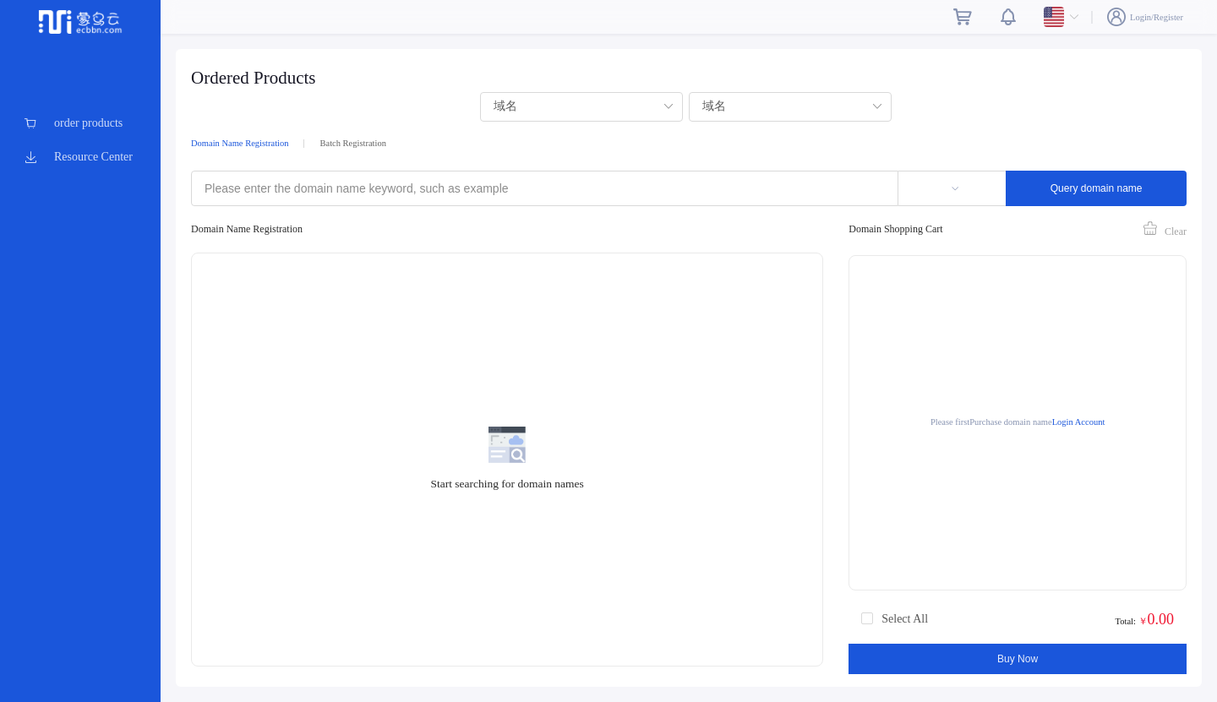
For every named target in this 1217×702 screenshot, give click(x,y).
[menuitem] (80, 123)
